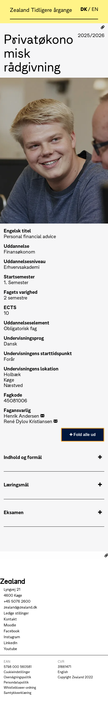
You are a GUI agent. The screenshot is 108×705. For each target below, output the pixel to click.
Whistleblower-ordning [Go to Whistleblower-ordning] (20, 687)
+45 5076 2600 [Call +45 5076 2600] (17, 601)
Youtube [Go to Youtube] (10, 648)
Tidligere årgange (51, 9)
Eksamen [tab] (53, 512)
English (63, 672)
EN (95, 9)
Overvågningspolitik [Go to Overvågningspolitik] (17, 677)
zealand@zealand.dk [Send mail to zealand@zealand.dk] (20, 607)
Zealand (20, 9)
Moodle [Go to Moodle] (10, 624)
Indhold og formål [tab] (53, 457)
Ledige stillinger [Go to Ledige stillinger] (16, 613)
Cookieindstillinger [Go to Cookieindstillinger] (17, 672)
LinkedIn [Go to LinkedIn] (10, 642)
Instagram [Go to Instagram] (12, 636)
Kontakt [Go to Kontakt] (10, 618)
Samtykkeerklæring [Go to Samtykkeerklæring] (17, 692)
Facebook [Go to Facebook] (12, 630)
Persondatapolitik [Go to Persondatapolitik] (16, 682)
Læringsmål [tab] (53, 484)
